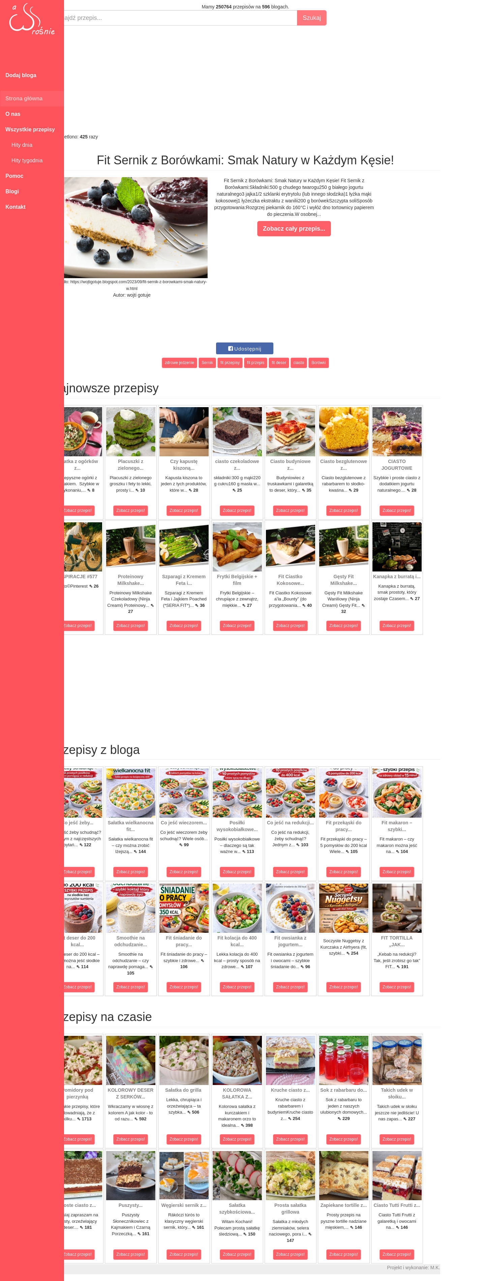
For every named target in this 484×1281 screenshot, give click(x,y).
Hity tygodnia (23, 160)
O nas (12, 114)
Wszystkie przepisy (30, 129)
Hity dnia (18, 145)
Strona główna (23, 98)
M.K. (452, 1267)
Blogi (12, 191)
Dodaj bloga (20, 75)
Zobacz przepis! (94, 510)
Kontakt (15, 207)
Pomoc (14, 176)
